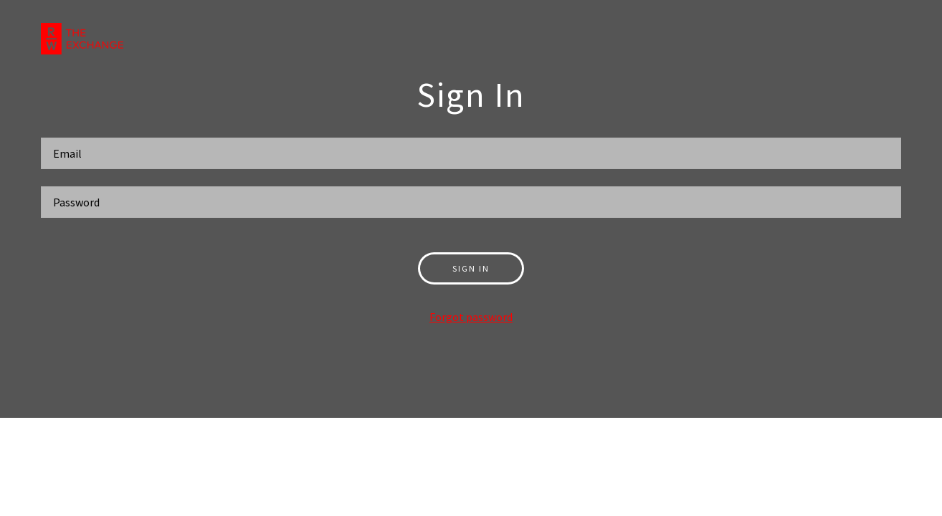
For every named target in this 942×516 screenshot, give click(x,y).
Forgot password (471, 317)
